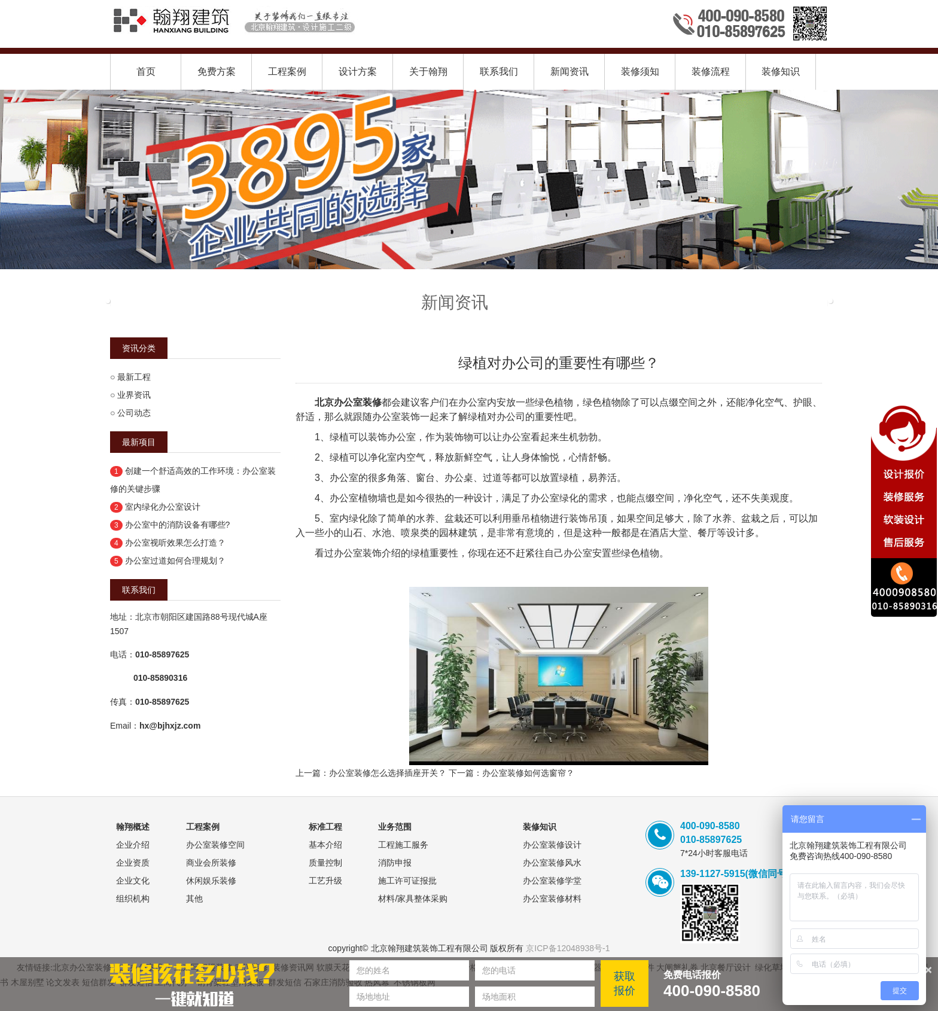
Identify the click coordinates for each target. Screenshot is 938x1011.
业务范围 (395, 827)
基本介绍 (325, 844)
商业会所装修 (211, 862)
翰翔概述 (133, 827)
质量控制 (325, 862)
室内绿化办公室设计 (162, 506)
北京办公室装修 (348, 402)
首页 (146, 71)
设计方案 (358, 71)
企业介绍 (133, 844)
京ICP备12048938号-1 (568, 948)
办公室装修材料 (552, 898)
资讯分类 (139, 348)
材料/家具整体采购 (412, 898)
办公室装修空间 (215, 844)
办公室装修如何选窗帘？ (528, 773)
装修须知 (640, 71)
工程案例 (287, 71)
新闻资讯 (569, 71)
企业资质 (133, 862)
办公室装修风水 (552, 862)
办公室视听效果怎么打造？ (175, 542)
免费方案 (216, 71)
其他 (194, 898)
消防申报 (395, 862)
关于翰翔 (428, 71)
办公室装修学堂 (552, 880)
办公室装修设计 (552, 844)
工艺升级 (325, 880)
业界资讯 (134, 395)
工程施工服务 (403, 844)
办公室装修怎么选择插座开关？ (387, 773)
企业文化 (133, 880)
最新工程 (134, 377)
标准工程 (325, 827)
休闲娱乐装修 (211, 880)
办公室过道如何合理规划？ (175, 560)
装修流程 (711, 71)
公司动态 (134, 413)
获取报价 (624, 983)
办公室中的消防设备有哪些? (177, 524)
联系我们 (499, 71)
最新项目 (139, 442)
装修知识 (781, 71)
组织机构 (133, 898)
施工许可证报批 (407, 880)
